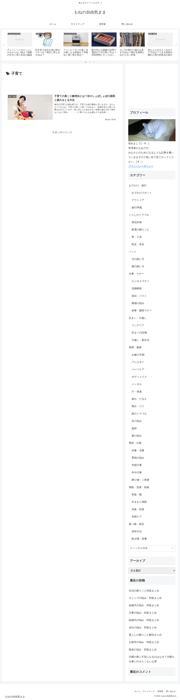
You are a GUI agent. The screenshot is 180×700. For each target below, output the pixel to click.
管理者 (160, 691)
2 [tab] (90, 62)
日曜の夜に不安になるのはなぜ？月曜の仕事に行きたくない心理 (151, 659)
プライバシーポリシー (141, 166)
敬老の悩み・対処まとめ (143, 649)
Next (176, 45)
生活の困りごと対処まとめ (144, 590)
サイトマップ (148, 691)
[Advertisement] (62, 84)
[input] (152, 548)
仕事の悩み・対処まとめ (143, 612)
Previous (3, 45)
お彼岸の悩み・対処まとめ (144, 642)
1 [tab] (85, 62)
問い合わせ (171, 691)
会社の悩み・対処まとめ (143, 627)
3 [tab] (94, 62)
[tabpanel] (19, 44)
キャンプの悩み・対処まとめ (145, 598)
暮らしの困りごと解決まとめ (145, 634)
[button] (172, 548)
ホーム (136, 691)
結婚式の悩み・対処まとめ (144, 605)
